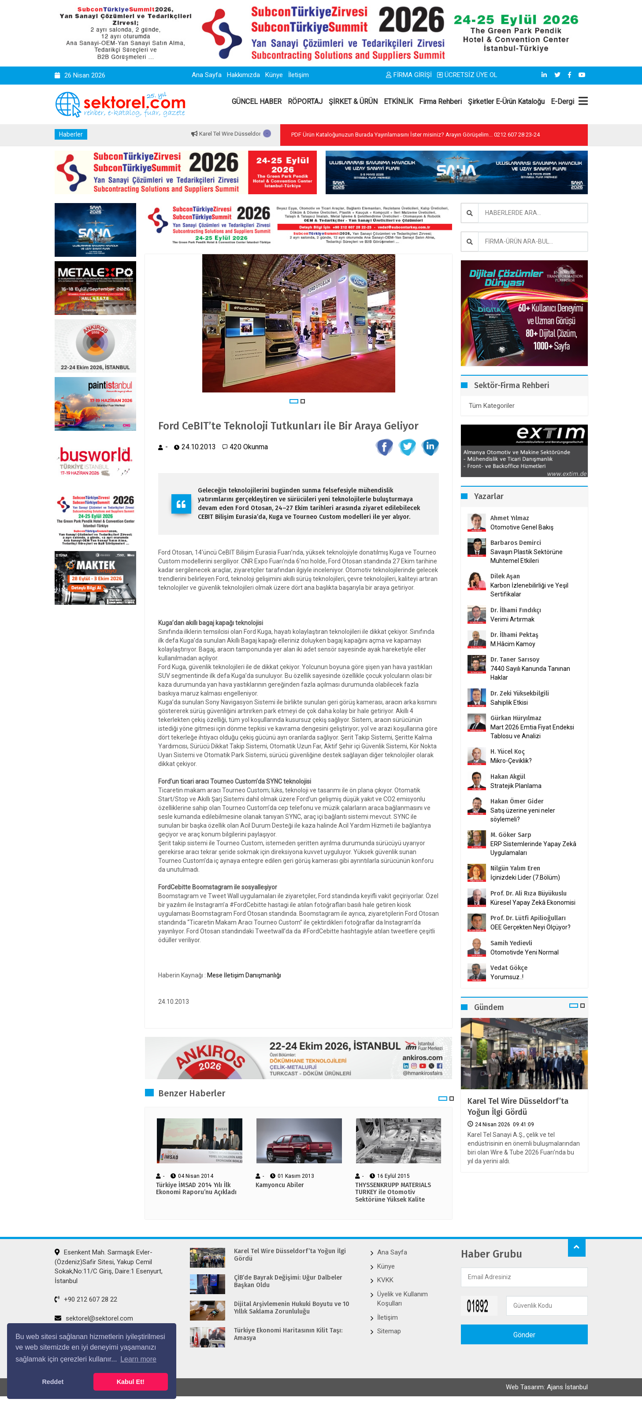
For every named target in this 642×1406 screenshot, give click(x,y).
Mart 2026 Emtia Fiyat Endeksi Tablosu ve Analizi (532, 732)
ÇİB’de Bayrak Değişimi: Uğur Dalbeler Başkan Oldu (288, 1281)
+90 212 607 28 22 (86, 1299)
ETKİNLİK (398, 101)
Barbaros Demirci (515, 543)
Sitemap (389, 1331)
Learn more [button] (138, 1359)
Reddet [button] (52, 1381)
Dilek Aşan (505, 576)
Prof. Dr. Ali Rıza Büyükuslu (528, 893)
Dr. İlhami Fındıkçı (515, 610)
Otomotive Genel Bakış (521, 527)
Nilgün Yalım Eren (515, 868)
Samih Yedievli (511, 943)
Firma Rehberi (440, 101)
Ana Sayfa (207, 75)
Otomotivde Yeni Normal (524, 952)
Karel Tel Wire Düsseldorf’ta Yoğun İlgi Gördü (518, 1106)
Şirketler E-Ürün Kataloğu (506, 101)
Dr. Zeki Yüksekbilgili (519, 693)
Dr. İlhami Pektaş (514, 635)
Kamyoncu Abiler (280, 1185)
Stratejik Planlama (516, 785)
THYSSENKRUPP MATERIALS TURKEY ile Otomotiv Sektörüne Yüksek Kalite (393, 1193)
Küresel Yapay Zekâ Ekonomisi (532, 902)
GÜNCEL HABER (257, 101)
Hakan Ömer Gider (517, 801)
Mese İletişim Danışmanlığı (244, 975)
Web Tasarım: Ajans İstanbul (547, 1387)
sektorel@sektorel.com (94, 1318)
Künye (274, 75)
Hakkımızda (243, 75)
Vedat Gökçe (508, 968)
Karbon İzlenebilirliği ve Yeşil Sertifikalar (529, 590)
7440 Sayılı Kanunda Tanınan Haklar (530, 673)
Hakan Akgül (507, 777)
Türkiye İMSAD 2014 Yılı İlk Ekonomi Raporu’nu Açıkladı (196, 1189)
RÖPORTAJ (305, 101)
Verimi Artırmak (512, 619)
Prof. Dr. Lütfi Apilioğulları (528, 918)
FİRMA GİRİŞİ (409, 75)
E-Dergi (562, 101)
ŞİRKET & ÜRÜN (353, 101)
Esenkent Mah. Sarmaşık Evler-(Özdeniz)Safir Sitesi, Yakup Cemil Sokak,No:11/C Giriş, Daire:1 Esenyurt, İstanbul (109, 1266)
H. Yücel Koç (507, 751)
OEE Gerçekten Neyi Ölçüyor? (530, 927)
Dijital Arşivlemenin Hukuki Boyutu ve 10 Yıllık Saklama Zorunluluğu (291, 1308)
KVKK (385, 1280)
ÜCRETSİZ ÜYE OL (467, 75)
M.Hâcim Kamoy (512, 644)
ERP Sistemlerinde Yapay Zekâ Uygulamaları (533, 848)
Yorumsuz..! (506, 976)
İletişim (298, 75)
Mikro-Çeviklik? (511, 760)
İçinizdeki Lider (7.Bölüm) (525, 877)
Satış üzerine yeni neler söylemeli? (522, 815)
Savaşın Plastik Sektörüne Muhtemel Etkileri (526, 556)
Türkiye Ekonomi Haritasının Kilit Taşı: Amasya (288, 1334)
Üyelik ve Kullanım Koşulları (402, 1298)
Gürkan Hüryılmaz (516, 718)
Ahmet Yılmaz (509, 518)
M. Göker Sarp (510, 835)
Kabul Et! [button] (131, 1381)
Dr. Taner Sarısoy (514, 659)
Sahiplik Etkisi (509, 702)
